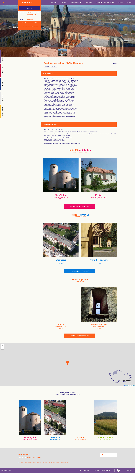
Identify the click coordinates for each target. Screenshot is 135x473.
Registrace (120, 2)
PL (110, 2)
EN (108, 2)
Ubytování (63, 2)
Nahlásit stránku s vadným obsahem (30, 26)
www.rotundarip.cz (32, 14)
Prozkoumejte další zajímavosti (80, 335)
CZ (105, 2)
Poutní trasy (89, 2)
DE (113, 2)
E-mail (24, 22)
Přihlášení (129, 2)
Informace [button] (99, 2)
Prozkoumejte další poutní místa (79, 206)
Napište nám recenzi (108, 455)
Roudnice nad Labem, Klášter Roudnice (63, 63)
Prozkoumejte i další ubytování (80, 271)
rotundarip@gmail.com (33, 12)
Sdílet (35, 22)
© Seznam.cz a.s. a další (131, 385)
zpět (115, 63)
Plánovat (29, 8)
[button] (67, 363)
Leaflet (125, 385)
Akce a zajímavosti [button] (76, 2)
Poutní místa (54, 2)
